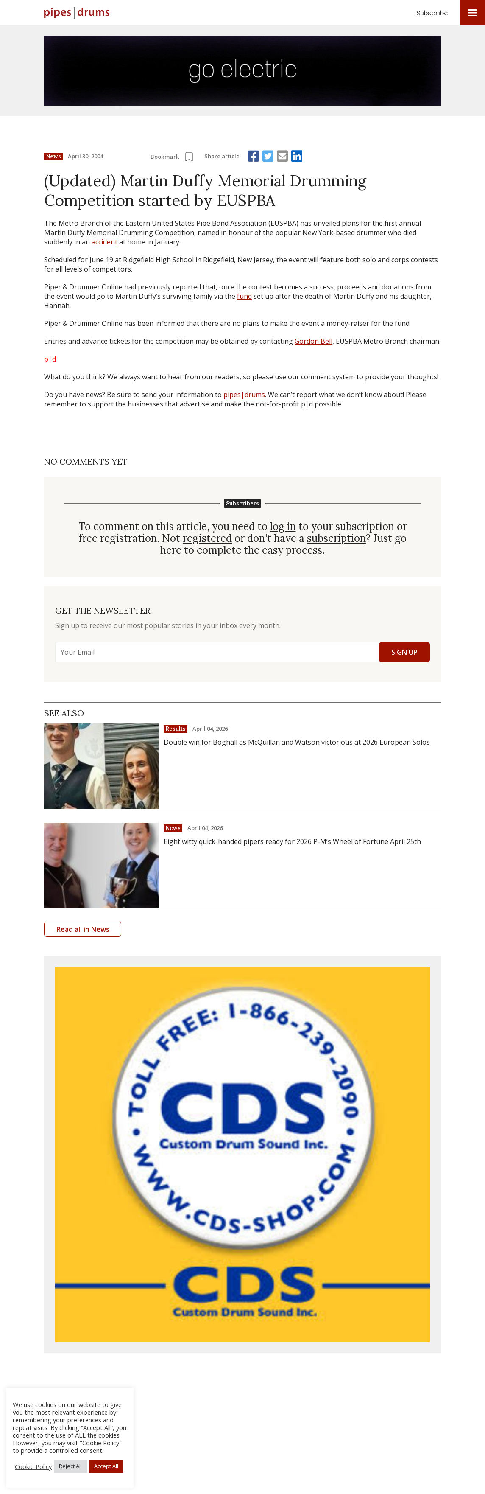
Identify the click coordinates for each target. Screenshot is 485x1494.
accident (104, 242)
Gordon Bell (313, 341)
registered (207, 538)
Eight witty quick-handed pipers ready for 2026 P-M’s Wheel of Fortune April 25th (292, 841)
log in (283, 527)
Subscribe (432, 12)
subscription (336, 538)
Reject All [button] (70, 1466)
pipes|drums (244, 394)
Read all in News (82, 929)
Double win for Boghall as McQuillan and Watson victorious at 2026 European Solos (297, 742)
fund (244, 296)
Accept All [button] (106, 1466)
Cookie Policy (33, 1466)
